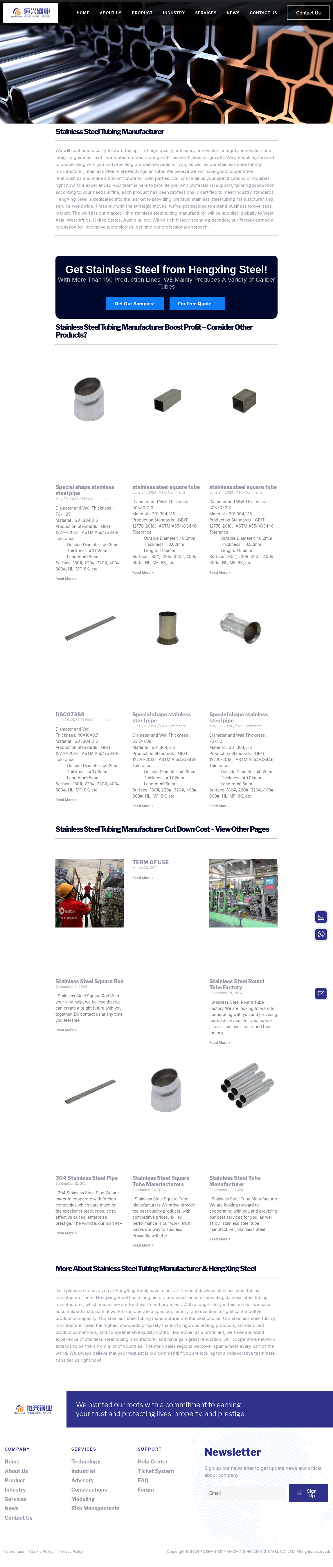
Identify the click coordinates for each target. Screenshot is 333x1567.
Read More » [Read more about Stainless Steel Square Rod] (66, 1030)
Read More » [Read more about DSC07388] (66, 800)
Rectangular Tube (146, 171)
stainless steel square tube (166, 487)
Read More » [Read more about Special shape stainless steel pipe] (66, 579)
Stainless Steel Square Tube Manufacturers (161, 1181)
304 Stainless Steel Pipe (86, 1178)
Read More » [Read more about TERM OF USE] (143, 878)
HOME (83, 12)
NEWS (233, 12)
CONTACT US (263, 12)
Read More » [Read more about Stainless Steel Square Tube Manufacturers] (143, 1245)
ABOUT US (111, 12)
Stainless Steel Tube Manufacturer (235, 1181)
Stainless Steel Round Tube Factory (236, 984)
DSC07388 (69, 714)
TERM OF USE (150, 862)
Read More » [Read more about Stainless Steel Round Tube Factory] (220, 1042)
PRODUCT (142, 12)
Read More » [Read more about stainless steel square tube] (143, 572)
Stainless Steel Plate (106, 171)
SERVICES (206, 12)
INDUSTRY (174, 12)
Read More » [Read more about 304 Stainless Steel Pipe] (66, 1233)
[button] (308, 13)
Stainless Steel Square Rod (89, 981)
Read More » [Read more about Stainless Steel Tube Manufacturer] (220, 1239)
